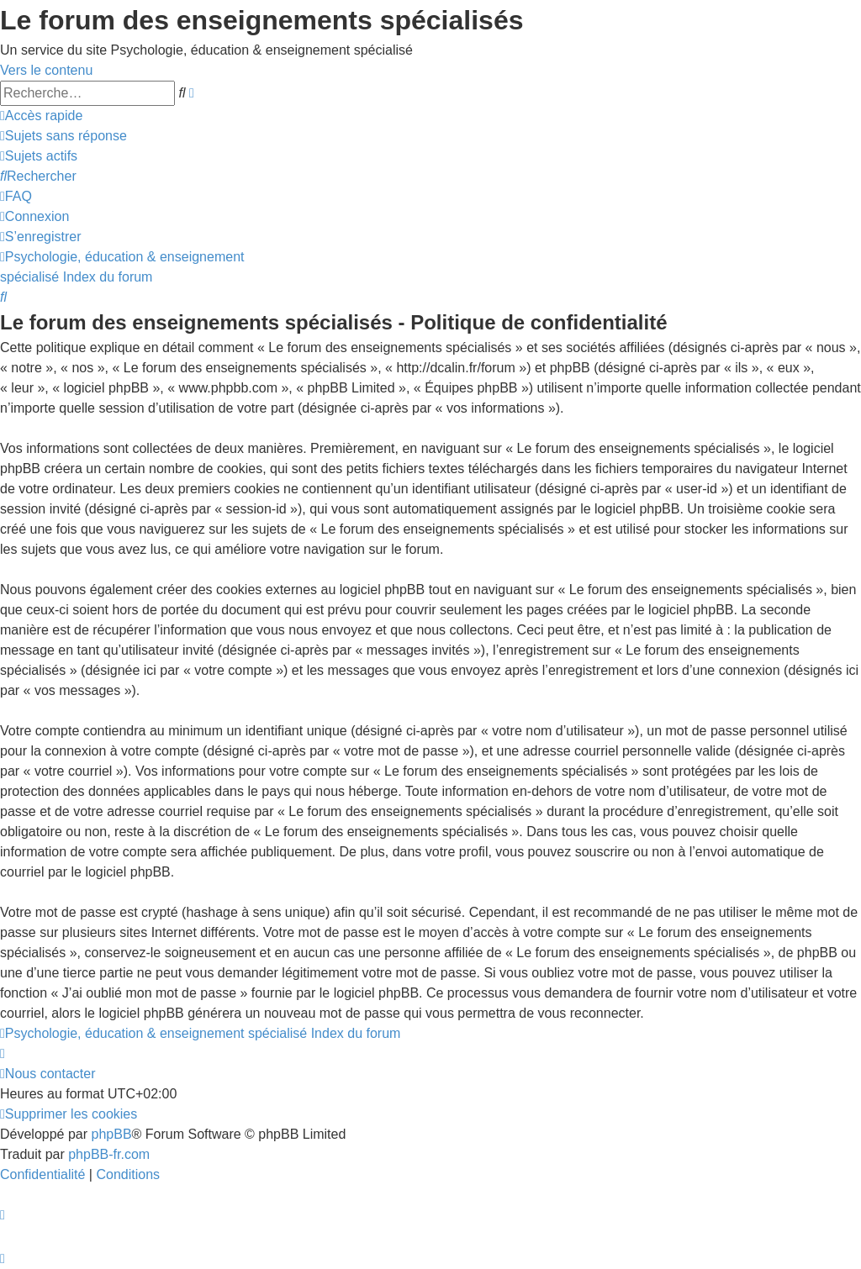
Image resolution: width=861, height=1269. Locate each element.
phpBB (112, 1134)
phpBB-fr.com (109, 1154)
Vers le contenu (46, 70)
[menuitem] (63, 136)
